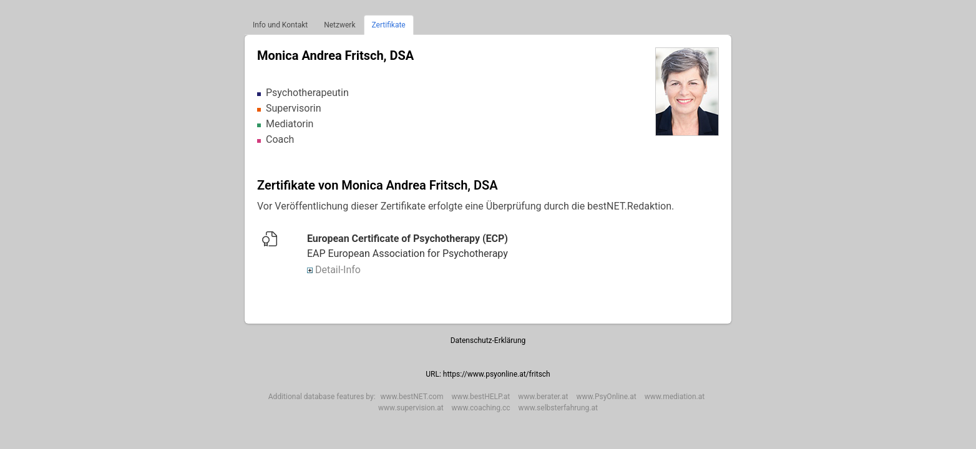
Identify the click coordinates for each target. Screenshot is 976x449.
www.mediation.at (675, 396)
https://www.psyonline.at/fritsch (496, 374)
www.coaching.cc (481, 407)
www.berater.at (543, 396)
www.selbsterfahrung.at (558, 407)
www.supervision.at (411, 407)
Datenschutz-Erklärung (488, 340)
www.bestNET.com (412, 396)
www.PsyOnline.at (606, 396)
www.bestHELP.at (480, 396)
